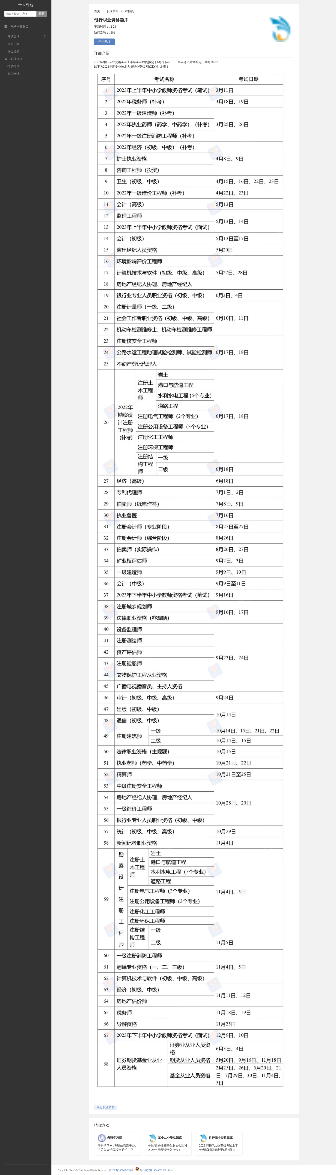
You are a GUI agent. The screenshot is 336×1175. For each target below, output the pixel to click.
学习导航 (25, 5)
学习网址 (104, 41)
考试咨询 (12, 36)
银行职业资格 (106, 1107)
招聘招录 (12, 66)
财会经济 (12, 51)
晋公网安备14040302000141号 (154, 1170)
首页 (97, 11)
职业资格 (13, 59)
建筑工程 (12, 44)
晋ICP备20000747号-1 (121, 1170)
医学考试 (12, 74)
